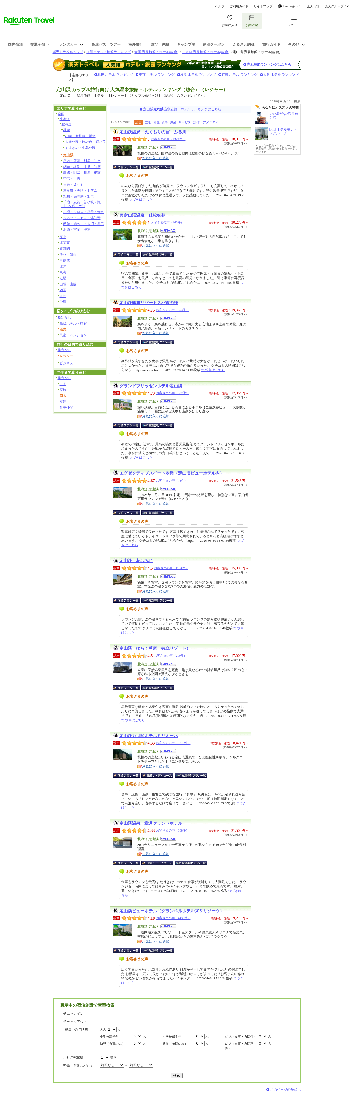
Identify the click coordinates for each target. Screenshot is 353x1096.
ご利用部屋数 (73, 1058)
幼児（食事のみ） (112, 1044)
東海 (63, 272)
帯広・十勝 (71, 179)
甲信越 (65, 260)
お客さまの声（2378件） (173, 743)
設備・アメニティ (205, 122)
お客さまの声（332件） (172, 393)
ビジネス (66, 363)
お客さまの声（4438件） (173, 918)
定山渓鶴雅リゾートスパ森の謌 (148, 303)
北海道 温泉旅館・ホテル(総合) (205, 52)
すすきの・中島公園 (80, 148)
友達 (63, 401)
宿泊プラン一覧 (129, 167)
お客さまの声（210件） (170, 655)
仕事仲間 (66, 407)
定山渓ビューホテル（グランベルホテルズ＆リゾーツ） (171, 911)
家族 (63, 390)
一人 (63, 384)
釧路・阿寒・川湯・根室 (82, 173)
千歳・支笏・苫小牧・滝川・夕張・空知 (81, 204)
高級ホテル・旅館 (73, 323)
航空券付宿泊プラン (157, 167)
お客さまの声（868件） (172, 830)
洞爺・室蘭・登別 (76, 230)
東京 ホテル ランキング (157, 75)
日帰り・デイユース (157, 775)
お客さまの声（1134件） (171, 568)
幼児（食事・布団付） (241, 1037)
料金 (78, 1065)
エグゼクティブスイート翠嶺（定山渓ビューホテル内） (171, 473)
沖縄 (63, 302)
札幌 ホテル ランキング (115, 75)
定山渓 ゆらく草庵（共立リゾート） (154, 648)
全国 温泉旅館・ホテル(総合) (156, 52)
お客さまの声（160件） (167, 222)
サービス (184, 122)
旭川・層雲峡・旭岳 (78, 196)
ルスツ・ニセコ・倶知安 (82, 218)
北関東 (65, 243)
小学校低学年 (172, 1037)
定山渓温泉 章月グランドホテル (150, 823)
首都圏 (65, 249)
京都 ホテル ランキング (239, 75)
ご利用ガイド (239, 6)
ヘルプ (219, 6)
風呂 (173, 122)
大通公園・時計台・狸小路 (85, 142)
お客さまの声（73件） (171, 480)
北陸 (63, 266)
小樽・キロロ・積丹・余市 (83, 212)
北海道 (65, 119)
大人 (103, 1029)
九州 (63, 296)
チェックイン (73, 1014)
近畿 (63, 278)
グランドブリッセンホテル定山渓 (150, 386)
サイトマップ (263, 6)
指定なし (64, 317)
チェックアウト (75, 1022)
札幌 (66, 130)
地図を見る (168, 147)
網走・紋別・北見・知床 (82, 167)
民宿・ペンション (73, 335)
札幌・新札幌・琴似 (80, 136)
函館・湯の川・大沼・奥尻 (83, 224)
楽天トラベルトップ (68, 52)
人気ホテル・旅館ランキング (108, 52)
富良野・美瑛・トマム (80, 190)
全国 (61, 114)
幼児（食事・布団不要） (239, 1046)
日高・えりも (73, 185)
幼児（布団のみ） (175, 1044)
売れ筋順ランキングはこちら (269, 64)
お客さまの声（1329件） (168, 139)
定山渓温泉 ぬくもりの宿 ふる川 (152, 132)
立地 (148, 122)
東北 (63, 237)
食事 (165, 122)
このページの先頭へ (285, 1090)
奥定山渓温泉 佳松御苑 (142, 215)
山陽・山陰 (68, 284)
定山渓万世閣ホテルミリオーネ (148, 736)
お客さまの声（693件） (172, 310)
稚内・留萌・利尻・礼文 (82, 161)
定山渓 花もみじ (136, 560)
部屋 (156, 122)
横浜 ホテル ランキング (198, 75)
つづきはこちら (141, 199)
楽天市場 (313, 6)
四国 (63, 290)
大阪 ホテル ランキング (281, 75)
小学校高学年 (109, 1037)
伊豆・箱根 (68, 255)
